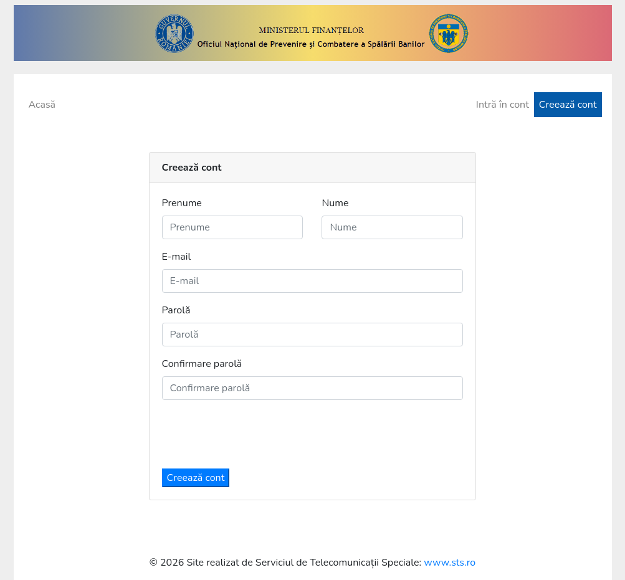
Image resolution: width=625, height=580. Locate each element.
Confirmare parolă (202, 364)
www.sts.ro (449, 562)
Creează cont (568, 105)
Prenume (182, 203)
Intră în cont (502, 105)
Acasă (42, 105)
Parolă (176, 310)
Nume (335, 203)
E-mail (176, 257)
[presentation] (256, 434)
